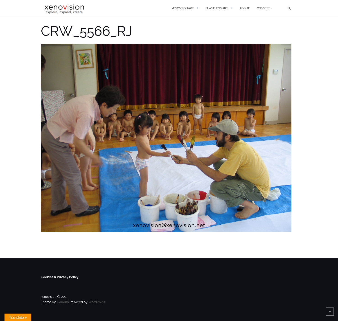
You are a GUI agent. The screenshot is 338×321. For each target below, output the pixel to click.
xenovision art (183, 8)
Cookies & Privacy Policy (60, 277)
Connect (263, 8)
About (245, 8)
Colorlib (63, 302)
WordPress (96, 302)
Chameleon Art (216, 8)
